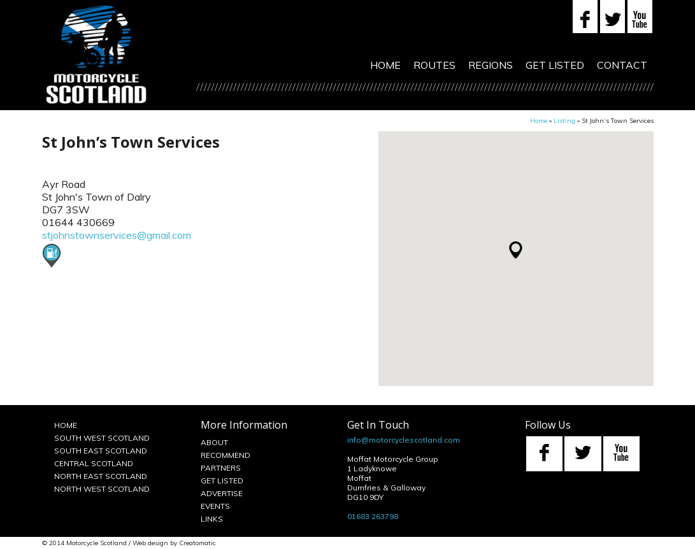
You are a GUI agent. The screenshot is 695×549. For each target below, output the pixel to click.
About (214, 442)
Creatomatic (197, 543)
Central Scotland (93, 463)
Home (385, 65)
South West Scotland (102, 438)
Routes (434, 65)
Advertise (222, 493)
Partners (221, 468)
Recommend (225, 455)
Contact (622, 65)
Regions (490, 65)
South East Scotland (100, 450)
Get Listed (555, 65)
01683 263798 (372, 516)
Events (215, 506)
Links (212, 519)
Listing (564, 121)
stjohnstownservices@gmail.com (116, 235)
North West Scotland (102, 489)
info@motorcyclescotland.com (403, 440)
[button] (515, 250)
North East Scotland (100, 476)
